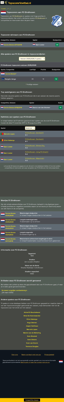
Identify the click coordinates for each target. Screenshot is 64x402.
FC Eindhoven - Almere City (34, 146)
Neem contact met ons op (31, 364)
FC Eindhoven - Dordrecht (34, 133)
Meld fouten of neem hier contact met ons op (34, 372)
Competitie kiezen (32, 400)
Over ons (15, 364)
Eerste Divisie (13, 45)
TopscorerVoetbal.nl (19, 3)
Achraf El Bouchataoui (32, 322)
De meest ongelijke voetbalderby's (14, 300)
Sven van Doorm (32, 352)
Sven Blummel (32, 345)
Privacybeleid (49, 364)
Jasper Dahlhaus (32, 335)
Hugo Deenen (32, 332)
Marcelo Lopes (32, 339)
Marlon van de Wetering (32, 342)
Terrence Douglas (32, 356)
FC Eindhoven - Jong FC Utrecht (36, 152)
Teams (3, 9)
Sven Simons (32, 349)
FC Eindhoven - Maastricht (34, 158)
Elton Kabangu (32, 328)
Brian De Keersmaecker (32, 325)
